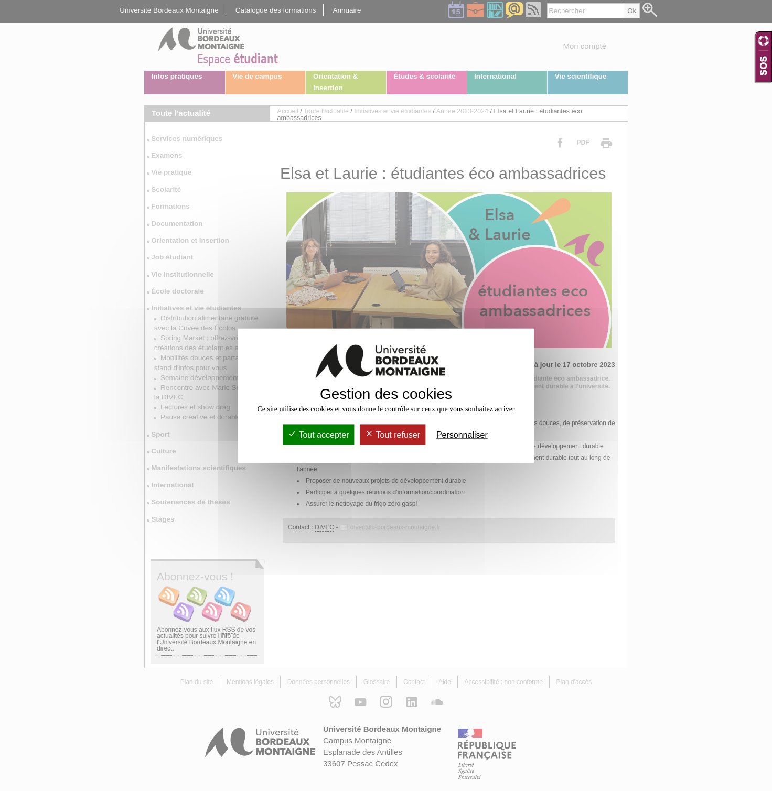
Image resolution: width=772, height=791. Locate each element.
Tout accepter (318, 434)
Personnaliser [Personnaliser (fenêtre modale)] (462, 434)
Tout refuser (392, 434)
